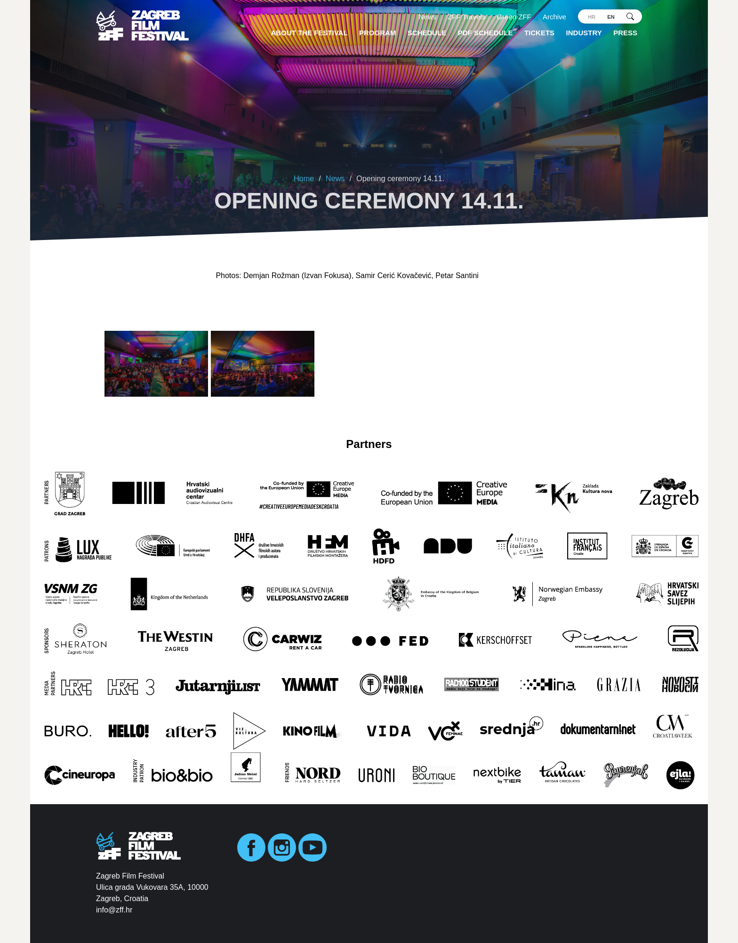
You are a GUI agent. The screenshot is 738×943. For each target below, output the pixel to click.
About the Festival (309, 33)
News (428, 17)
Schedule (427, 33)
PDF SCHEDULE (485, 33)
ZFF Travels (466, 17)
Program (377, 33)
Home (304, 178)
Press (625, 33)
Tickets (539, 33)
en (611, 17)
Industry (584, 33)
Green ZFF (514, 17)
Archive (554, 17)
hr (591, 17)
